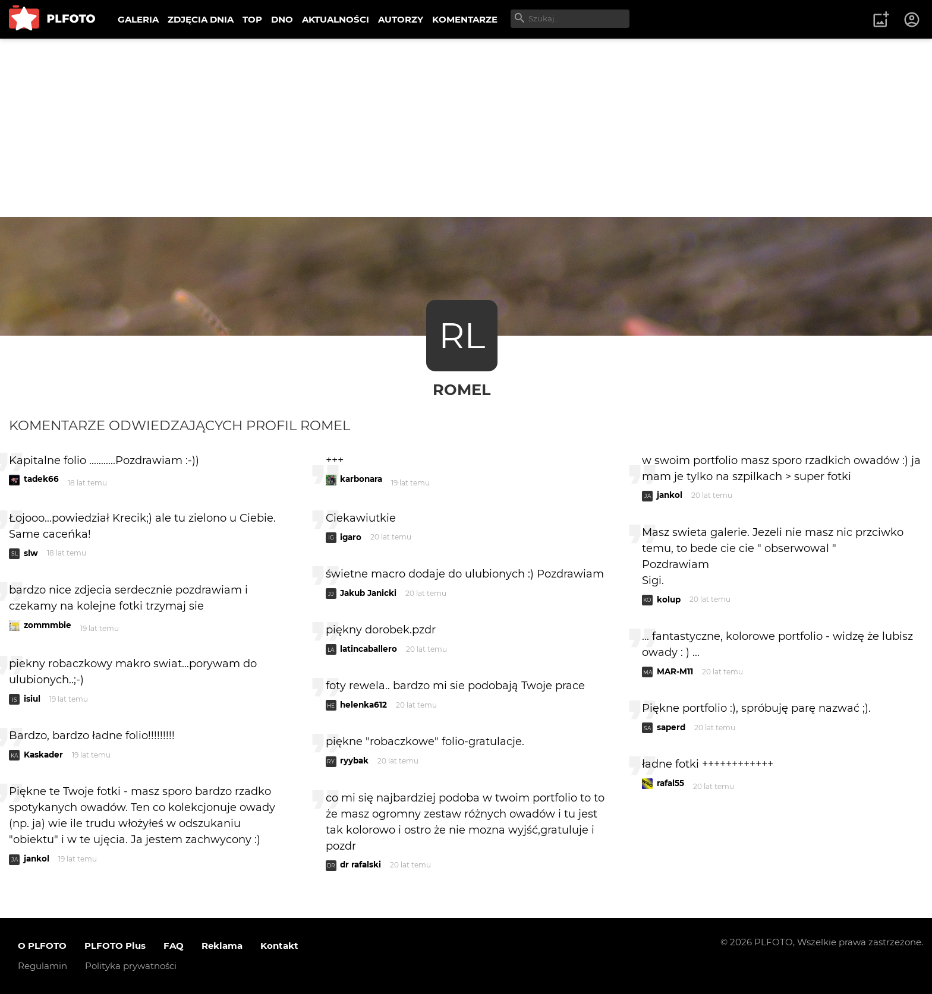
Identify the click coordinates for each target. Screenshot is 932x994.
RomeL (461, 389)
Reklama (222, 945)
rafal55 (670, 783)
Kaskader (43, 754)
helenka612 (363, 704)
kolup (669, 599)
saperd (671, 727)
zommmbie (47, 625)
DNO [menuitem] (282, 19)
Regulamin (42, 965)
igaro (350, 537)
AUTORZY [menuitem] (400, 19)
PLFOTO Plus (115, 945)
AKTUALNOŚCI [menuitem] (335, 19)
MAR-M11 (675, 671)
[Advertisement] (466, 128)
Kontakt (279, 945)
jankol (36, 858)
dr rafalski (360, 864)
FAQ (173, 945)
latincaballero (368, 649)
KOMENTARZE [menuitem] (465, 19)
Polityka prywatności (131, 965)
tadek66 (41, 479)
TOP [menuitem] (252, 19)
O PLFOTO (42, 945)
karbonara (361, 479)
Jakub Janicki (368, 593)
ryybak (354, 760)
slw (31, 553)
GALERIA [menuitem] (138, 19)
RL (462, 335)
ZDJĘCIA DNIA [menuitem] (201, 19)
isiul (32, 698)
